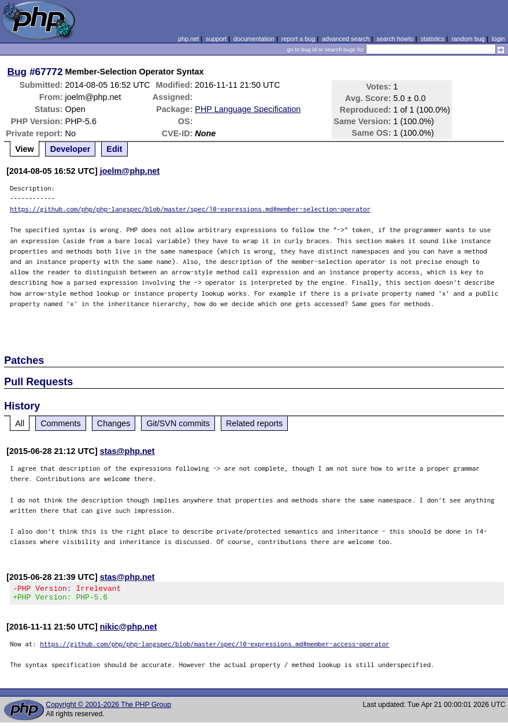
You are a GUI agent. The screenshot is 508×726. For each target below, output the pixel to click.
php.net (188, 38)
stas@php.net (127, 451)
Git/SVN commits (178, 423)
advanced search (345, 38)
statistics (432, 38)
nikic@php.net (128, 630)
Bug (17, 71)
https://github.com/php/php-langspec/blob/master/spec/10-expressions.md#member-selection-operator (190, 209)
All (19, 423)
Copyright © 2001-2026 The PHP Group (108, 708)
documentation (254, 38)
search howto (394, 38)
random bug (468, 38)
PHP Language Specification (248, 109)
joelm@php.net (130, 171)
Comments (60, 423)
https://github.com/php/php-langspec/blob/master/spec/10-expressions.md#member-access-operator (215, 647)
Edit (114, 149)
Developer (70, 149)
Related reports (254, 423)
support (216, 38)
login (498, 38)
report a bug (298, 38)
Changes (114, 423)
